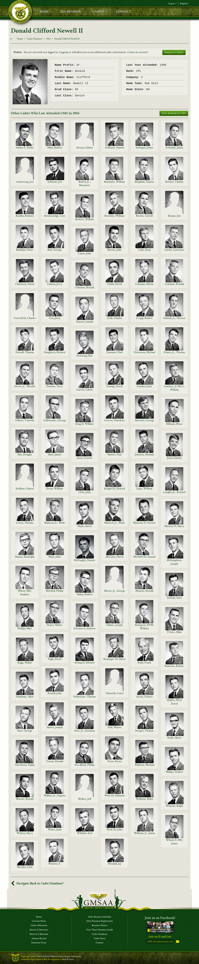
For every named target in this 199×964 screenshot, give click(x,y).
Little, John (84, 492)
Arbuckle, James (174, 147)
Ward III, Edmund (114, 795)
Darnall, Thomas (25, 352)
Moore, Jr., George (114, 591)
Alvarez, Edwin (84, 147)
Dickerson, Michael (144, 352)
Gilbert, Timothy (24, 420)
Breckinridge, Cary (54, 216)
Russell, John (55, 693)
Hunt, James (54, 454)
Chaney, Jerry (54, 284)
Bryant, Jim (174, 216)
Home (20, 38)
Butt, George (54, 250)
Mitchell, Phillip (54, 591)
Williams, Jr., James (144, 833)
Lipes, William (144, 488)
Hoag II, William (84, 424)
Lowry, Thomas (24, 523)
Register (184, 3)
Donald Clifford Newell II (67, 38)
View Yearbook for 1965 (174, 113)
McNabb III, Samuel (144, 557)
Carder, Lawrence (174, 250)
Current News (39, 921)
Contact (99, 942)
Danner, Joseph (84, 321)
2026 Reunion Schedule (99, 916)
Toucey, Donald (54, 761)
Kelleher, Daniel (25, 488)
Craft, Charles (114, 318)
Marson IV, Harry (174, 526)
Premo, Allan (174, 632)
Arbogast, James (144, 147)
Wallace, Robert (174, 772)
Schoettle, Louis (114, 693)
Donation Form (38, 942)
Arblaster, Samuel (114, 147)
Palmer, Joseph (114, 625)
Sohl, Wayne (114, 727)
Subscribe (177, 941)
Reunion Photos (99, 925)
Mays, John (55, 557)
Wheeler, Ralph (174, 806)
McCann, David (114, 557)
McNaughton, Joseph (174, 561)
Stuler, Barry (174, 737)
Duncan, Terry (54, 386)
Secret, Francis (144, 696)
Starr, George (24, 730)
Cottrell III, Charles (24, 318)
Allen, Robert (54, 147)
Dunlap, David (114, 386)
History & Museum (39, 934)
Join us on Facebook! (160, 917)
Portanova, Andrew (84, 628)
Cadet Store (99, 938)
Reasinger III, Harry (114, 659)
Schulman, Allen (25, 696)
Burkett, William (84, 219)
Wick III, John (114, 829)
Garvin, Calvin (84, 389)
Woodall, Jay (114, 863)
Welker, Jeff (84, 799)
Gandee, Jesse (144, 386)
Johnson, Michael (144, 454)
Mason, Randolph (24, 557)
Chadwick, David (24, 284)
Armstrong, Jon (24, 182)
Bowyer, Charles (174, 182)
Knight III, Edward (114, 488)
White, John (55, 829)
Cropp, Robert (144, 318)
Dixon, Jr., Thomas (174, 352)
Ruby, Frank (144, 662)
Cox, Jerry (54, 318)
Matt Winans (68, 959)
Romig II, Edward (84, 662)
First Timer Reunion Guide (99, 929)
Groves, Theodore (114, 420)
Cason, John (84, 253)
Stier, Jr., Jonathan (84, 730)
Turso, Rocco (114, 761)
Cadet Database (34, 38)
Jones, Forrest (84, 458)
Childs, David (114, 284)
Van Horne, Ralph (25, 765)
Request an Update (174, 52)
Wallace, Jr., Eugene (54, 795)
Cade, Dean (144, 250)
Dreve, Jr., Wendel (24, 386)
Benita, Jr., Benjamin (84, 183)
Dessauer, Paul (114, 352)
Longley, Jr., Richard (174, 492)
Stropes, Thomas (144, 730)
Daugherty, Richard (54, 352)
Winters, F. (54, 863)
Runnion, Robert (174, 666)
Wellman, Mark (144, 799)
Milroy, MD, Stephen (25, 592)
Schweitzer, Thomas (84, 696)
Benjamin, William (114, 182)
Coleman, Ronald (174, 284)
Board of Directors (39, 929)
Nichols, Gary (174, 598)
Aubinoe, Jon (54, 182)
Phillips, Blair (24, 628)
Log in (172, 3)
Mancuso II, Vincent (144, 523)
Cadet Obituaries (39, 925)
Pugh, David (54, 659)
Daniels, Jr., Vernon (174, 318)
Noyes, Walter (54, 625)
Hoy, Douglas (25, 454)
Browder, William (114, 216)
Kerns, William (54, 488)
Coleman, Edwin (144, 284)
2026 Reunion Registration (99, 921)
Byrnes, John (114, 250)
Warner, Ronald (25, 799)
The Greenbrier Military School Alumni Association (59, 956)
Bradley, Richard (25, 216)
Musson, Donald (144, 591)
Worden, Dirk (25, 867)
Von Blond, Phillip (84, 765)
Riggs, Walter (24, 662)
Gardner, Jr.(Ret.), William (174, 387)
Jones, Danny (174, 458)
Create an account (137, 52)
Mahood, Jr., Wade (54, 523)
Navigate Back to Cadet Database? (37, 883)
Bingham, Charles (144, 182)
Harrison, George (144, 420)
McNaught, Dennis (84, 560)
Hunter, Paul (114, 454)
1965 (48, 38)
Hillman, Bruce (174, 424)
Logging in (65, 52)
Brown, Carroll (144, 216)
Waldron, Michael (144, 765)
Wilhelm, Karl (84, 833)
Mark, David (85, 526)
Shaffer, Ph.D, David (174, 701)
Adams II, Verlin (25, 147)
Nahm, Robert (85, 594)
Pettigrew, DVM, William (144, 626)
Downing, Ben (84, 355)
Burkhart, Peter (24, 250)
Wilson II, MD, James (174, 841)
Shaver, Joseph (54, 727)
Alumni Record (38, 938)
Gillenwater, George (54, 420)
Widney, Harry (24, 833)
